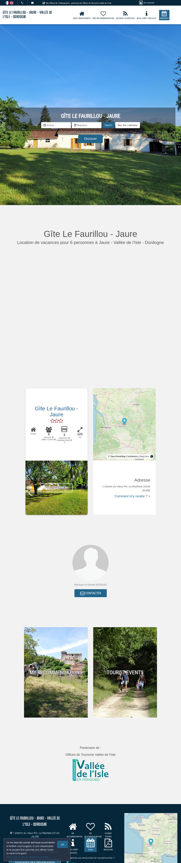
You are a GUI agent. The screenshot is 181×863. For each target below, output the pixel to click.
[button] (127, 125)
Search (108, 125)
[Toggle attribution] (152, 456)
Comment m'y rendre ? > (132, 496)
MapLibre (144, 456)
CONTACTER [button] (90, 593)
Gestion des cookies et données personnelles (27, 857)
